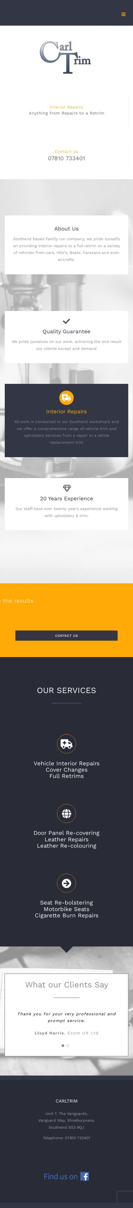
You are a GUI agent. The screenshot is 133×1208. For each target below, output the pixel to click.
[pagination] (63, 1045)
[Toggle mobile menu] (123, 14)
